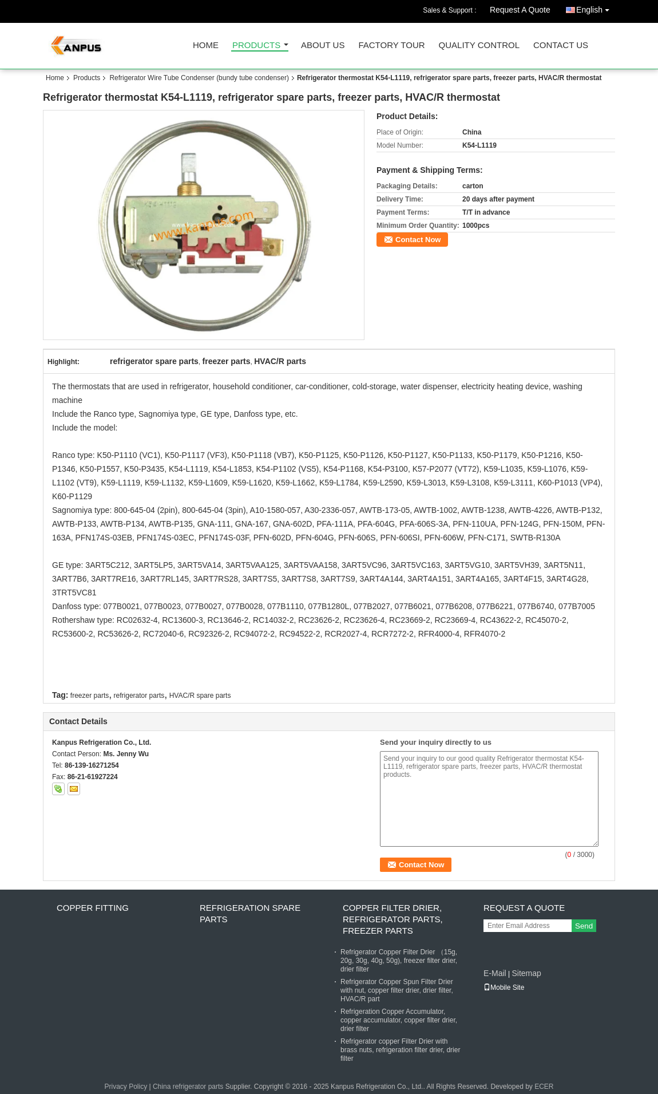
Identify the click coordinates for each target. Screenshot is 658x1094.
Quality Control (479, 45)
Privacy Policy (125, 1087)
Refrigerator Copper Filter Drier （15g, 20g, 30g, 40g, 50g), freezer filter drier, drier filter (398, 960)
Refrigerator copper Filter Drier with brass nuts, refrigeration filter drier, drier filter (400, 1050)
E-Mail (494, 973)
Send (584, 926)
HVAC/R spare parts (200, 696)
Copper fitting (93, 908)
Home (206, 45)
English (595, 7)
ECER (543, 1087)
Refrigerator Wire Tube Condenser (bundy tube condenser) (199, 78)
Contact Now (418, 239)
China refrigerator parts (188, 1087)
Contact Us (560, 45)
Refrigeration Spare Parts (250, 913)
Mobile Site (503, 988)
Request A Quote (520, 9)
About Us (322, 45)
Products (256, 45)
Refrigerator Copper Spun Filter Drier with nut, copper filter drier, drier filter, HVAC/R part (396, 990)
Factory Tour (391, 45)
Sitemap (526, 973)
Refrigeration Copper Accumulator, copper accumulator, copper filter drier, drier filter (398, 1020)
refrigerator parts (139, 696)
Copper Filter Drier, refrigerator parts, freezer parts (393, 919)
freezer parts (89, 696)
